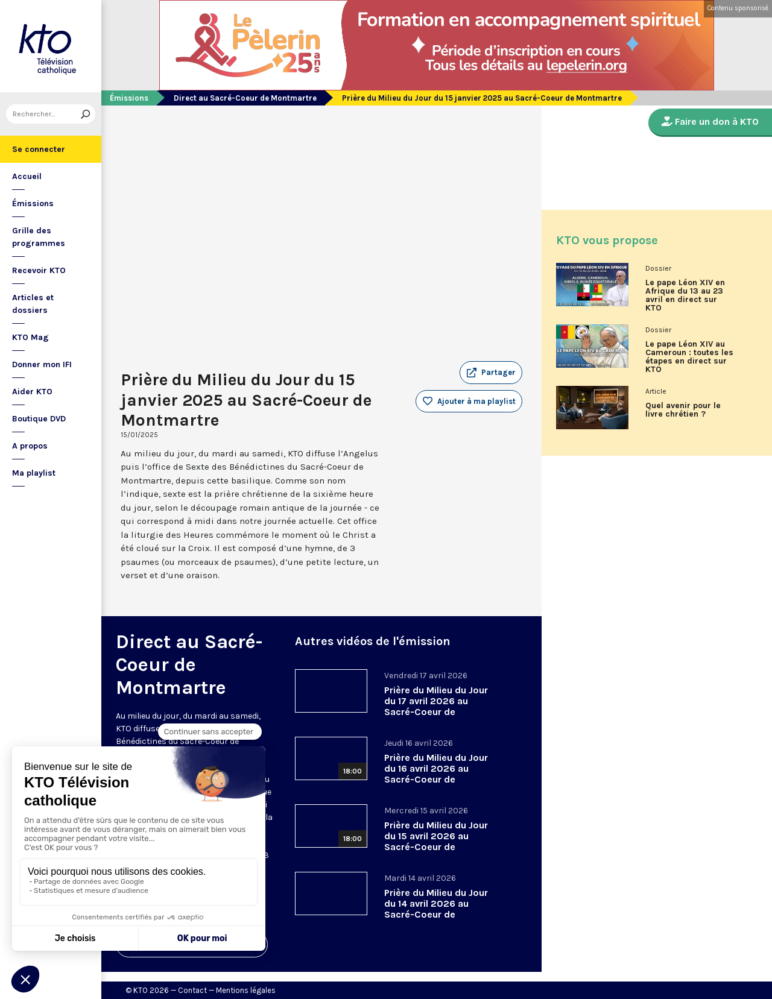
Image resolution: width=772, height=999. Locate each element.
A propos (30, 446)
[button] (491, 372)
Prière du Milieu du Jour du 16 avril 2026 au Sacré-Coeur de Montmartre (436, 774)
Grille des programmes (38, 236)
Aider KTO (32, 391)
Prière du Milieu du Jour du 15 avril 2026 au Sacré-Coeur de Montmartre (436, 841)
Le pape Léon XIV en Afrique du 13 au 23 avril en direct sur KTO (685, 295)
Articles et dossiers (33, 303)
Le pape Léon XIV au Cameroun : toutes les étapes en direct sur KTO (689, 357)
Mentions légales (246, 990)
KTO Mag (30, 337)
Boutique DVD (39, 419)
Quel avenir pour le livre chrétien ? (683, 410)
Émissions (33, 203)
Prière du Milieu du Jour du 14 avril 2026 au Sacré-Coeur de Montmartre (436, 909)
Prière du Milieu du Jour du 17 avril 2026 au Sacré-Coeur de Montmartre (436, 706)
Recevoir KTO (39, 270)
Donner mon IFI (42, 364)
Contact (192, 990)
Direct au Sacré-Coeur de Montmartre (245, 97)
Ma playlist (33, 473)
